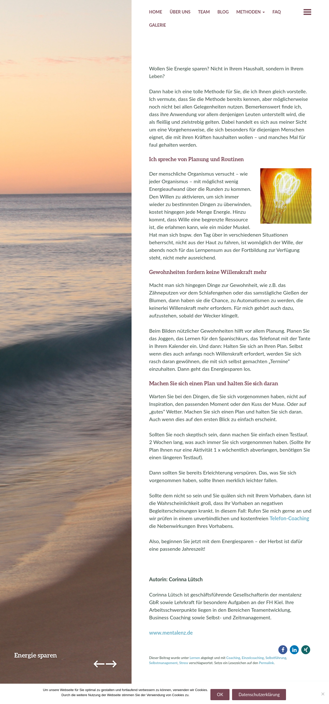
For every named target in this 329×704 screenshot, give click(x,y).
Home (155, 11)
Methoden (248, 11)
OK (220, 694)
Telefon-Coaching (289, 518)
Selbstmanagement (163, 663)
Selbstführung (275, 658)
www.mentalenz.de (171, 633)
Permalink (266, 663)
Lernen (195, 658)
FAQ (277, 11)
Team (204, 11)
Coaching (233, 658)
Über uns (180, 11)
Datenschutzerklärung (259, 694)
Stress (183, 663)
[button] (282, 649)
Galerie (157, 25)
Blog (222, 11)
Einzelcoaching (253, 658)
